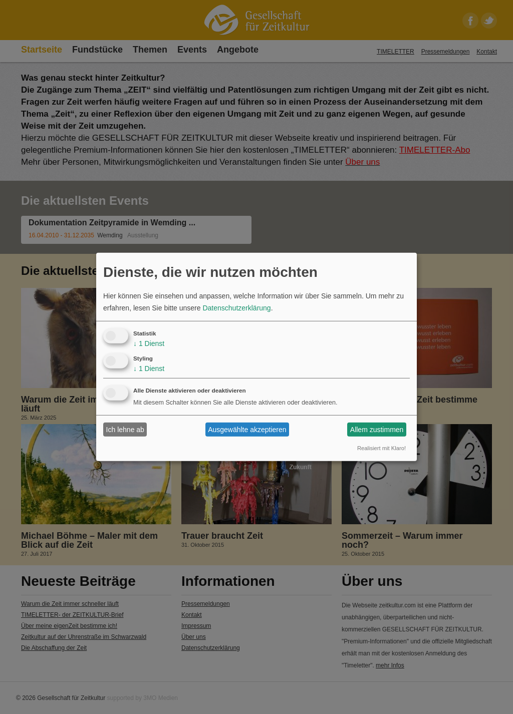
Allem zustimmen (377, 430)
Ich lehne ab (125, 430)
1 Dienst (148, 343)
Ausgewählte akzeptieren (247, 430)
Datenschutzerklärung (236, 308)
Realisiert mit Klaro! (381, 448)
